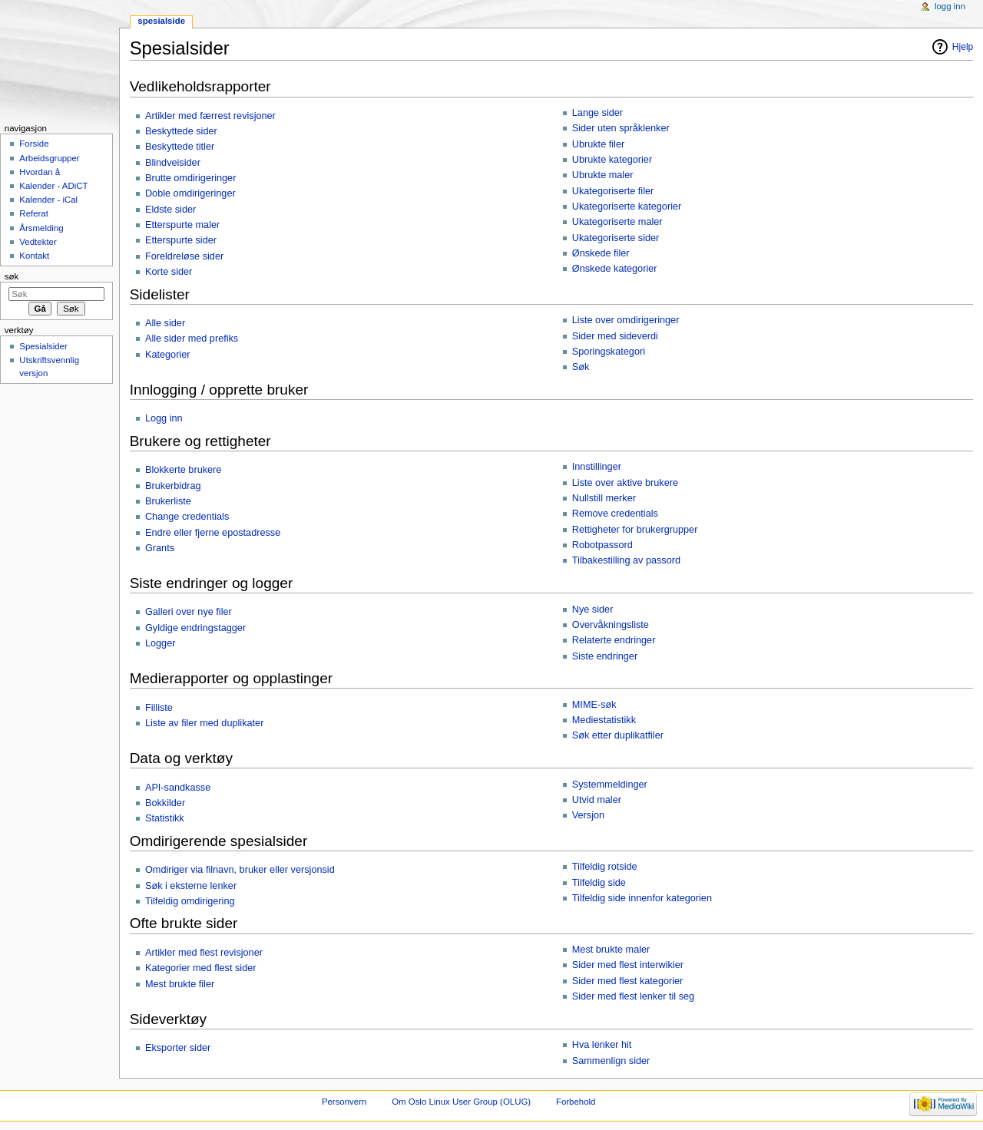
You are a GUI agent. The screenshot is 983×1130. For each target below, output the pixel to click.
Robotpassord (602, 545)
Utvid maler (596, 800)
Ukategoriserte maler (617, 221)
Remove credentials (615, 513)
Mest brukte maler (611, 949)
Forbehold (575, 1101)
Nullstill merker (604, 498)
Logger (160, 643)
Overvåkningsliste (610, 625)
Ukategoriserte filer (613, 191)
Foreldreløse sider (184, 256)
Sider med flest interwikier (627, 965)
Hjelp (962, 46)
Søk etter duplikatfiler (618, 735)
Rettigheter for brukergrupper (635, 529)
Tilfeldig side (599, 882)
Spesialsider (43, 346)
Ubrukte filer (598, 144)
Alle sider (165, 323)
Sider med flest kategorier (627, 981)
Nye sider (593, 609)
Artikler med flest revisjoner (204, 952)
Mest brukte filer (179, 984)
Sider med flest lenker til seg (633, 996)
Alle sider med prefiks (191, 338)
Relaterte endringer (614, 640)
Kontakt (34, 255)
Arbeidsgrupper (49, 158)
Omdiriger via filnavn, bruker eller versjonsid (240, 869)
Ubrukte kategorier (612, 159)
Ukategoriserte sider (616, 238)
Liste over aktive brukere (625, 482)
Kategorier (167, 354)
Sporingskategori (608, 351)
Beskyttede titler (179, 146)
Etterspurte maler (182, 225)
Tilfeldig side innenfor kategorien (642, 898)
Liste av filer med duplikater (204, 723)
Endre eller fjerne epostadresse (212, 532)
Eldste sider (170, 209)
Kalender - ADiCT (53, 185)
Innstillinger (596, 466)
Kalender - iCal (48, 199)
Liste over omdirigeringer (626, 320)
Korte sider (168, 271)
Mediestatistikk (604, 720)
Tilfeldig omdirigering (190, 901)
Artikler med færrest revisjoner (210, 116)
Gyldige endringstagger (195, 628)
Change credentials (187, 516)
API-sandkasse (177, 787)
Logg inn (164, 418)
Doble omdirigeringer (190, 193)
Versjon (588, 815)
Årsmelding (41, 228)
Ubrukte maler (603, 175)
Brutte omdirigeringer (190, 178)
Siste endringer (604, 656)
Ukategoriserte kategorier (626, 206)
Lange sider (597, 112)
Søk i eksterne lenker (191, 886)
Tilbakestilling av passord (626, 560)
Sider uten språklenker (621, 128)
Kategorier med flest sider (201, 968)
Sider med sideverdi (615, 336)
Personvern (344, 1101)
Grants (159, 548)
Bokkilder (165, 803)
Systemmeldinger (609, 784)
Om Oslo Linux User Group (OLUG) (461, 1101)
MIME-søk (594, 704)
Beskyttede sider (181, 131)
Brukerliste (168, 501)
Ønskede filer (601, 253)
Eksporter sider (177, 1047)
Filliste (159, 707)
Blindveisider (172, 162)
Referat (33, 213)
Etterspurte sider (181, 240)
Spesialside (161, 20)
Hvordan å (39, 172)
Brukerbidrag (173, 486)
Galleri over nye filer (188, 611)
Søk (581, 367)
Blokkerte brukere (183, 469)
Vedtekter (37, 241)
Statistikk (164, 818)
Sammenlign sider (611, 1061)
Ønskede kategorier (614, 268)
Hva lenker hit (602, 1044)
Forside (33, 143)
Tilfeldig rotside (604, 866)
